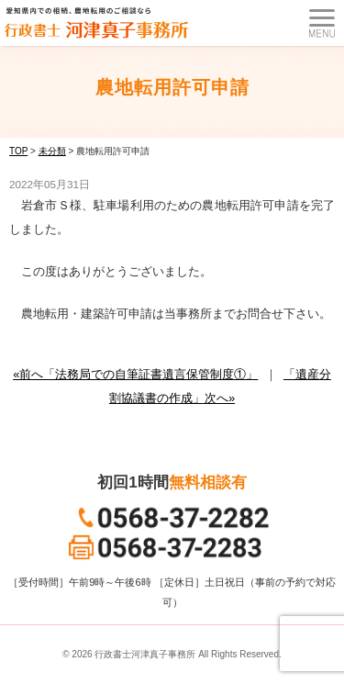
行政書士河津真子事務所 (144, 654)
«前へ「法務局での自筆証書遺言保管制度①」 (135, 374)
